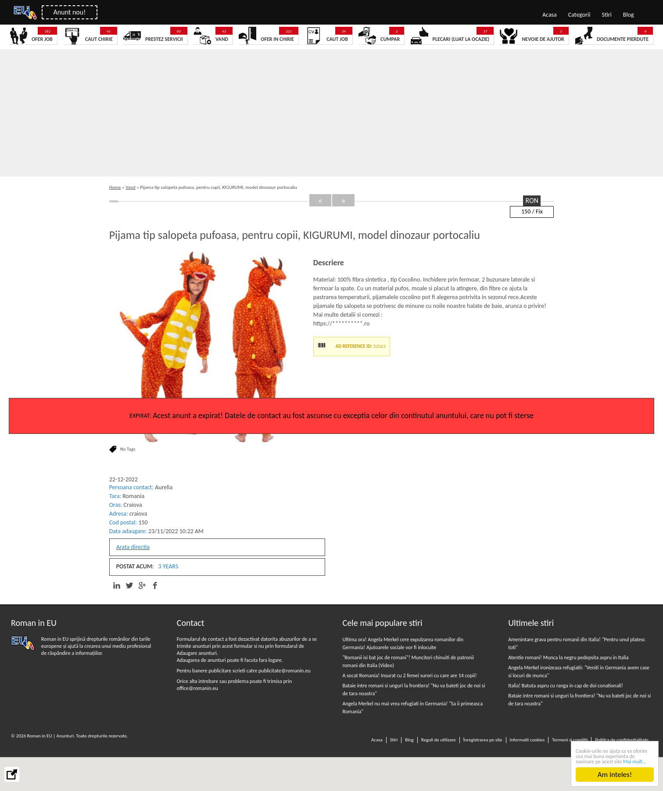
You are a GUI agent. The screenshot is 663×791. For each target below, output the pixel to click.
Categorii (579, 14)
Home (115, 187)
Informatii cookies (527, 740)
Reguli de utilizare (438, 740)
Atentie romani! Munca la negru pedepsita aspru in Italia (568, 657)
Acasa (549, 14)
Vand (130, 187)
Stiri (607, 14)
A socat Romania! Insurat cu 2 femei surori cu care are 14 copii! (410, 675)
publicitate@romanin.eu (284, 671)
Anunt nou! (70, 12)
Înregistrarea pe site (482, 740)
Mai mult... (634, 761)
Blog (628, 14)
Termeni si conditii (570, 740)
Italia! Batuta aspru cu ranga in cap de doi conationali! (565, 686)
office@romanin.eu (197, 688)
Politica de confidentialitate (622, 740)
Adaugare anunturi (197, 653)
